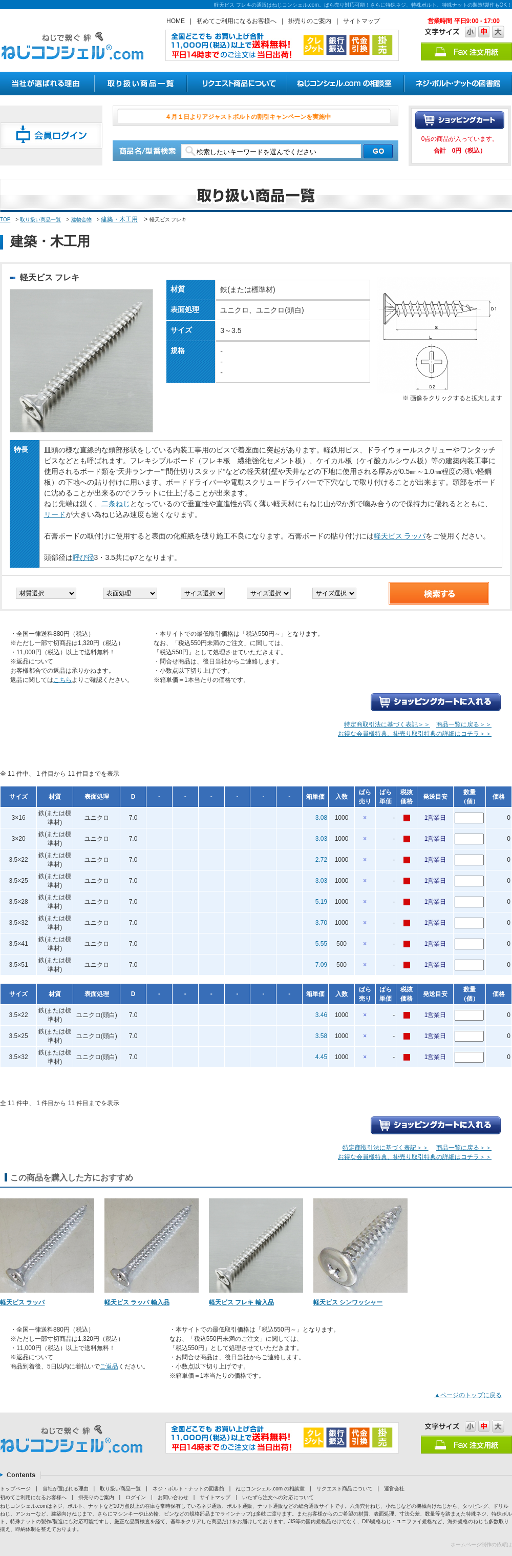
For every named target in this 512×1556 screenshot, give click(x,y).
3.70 (321, 922)
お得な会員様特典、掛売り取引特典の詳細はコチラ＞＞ (415, 733)
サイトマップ (361, 21)
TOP (5, 219)
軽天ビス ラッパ (400, 536)
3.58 (321, 1036)
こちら (62, 679)
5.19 (321, 901)
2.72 (321, 859)
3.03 (321, 838)
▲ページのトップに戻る (468, 1395)
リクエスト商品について (344, 1488)
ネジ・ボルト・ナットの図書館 (188, 1488)
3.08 (321, 817)
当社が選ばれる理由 (65, 1488)
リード (55, 514)
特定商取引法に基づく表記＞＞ (387, 724)
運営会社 (394, 1488)
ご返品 (109, 1366)
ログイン (135, 1497)
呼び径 (83, 557)
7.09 (321, 964)
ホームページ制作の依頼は (481, 1544)
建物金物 (81, 219)
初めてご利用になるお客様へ (236, 21)
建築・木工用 (119, 219)
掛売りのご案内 (309, 21)
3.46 (321, 1015)
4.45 (321, 1057)
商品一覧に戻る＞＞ (464, 724)
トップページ (15, 1488)
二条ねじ (115, 504)
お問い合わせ (173, 1497)
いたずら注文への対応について (278, 1497)
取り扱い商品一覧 (40, 219)
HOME (175, 21)
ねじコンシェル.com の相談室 (270, 1488)
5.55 (321, 943)
